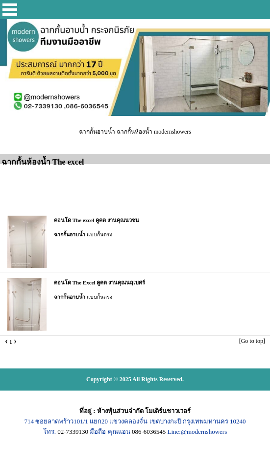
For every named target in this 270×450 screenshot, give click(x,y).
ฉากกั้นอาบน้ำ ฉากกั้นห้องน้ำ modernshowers (135, 131)
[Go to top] (252, 341)
